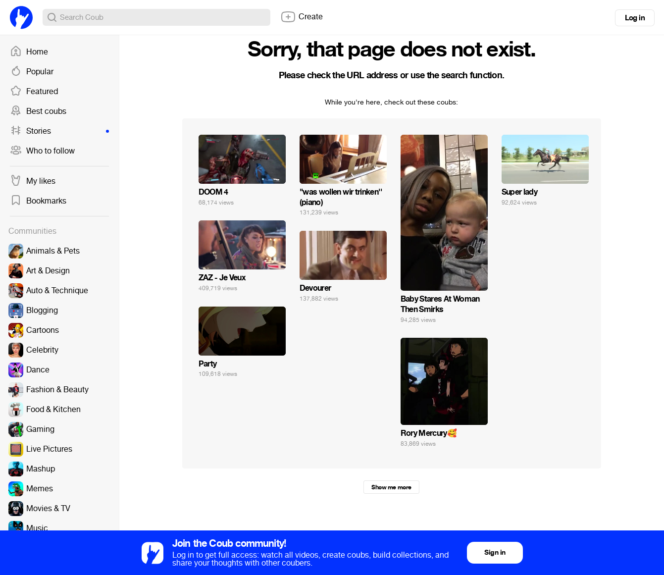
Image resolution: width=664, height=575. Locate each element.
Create (301, 17)
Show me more (391, 487)
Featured (34, 92)
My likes (32, 181)
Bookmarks (38, 201)
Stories (59, 131)
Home (29, 52)
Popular (31, 72)
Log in (635, 18)
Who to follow (42, 151)
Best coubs (38, 111)
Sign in (494, 552)
